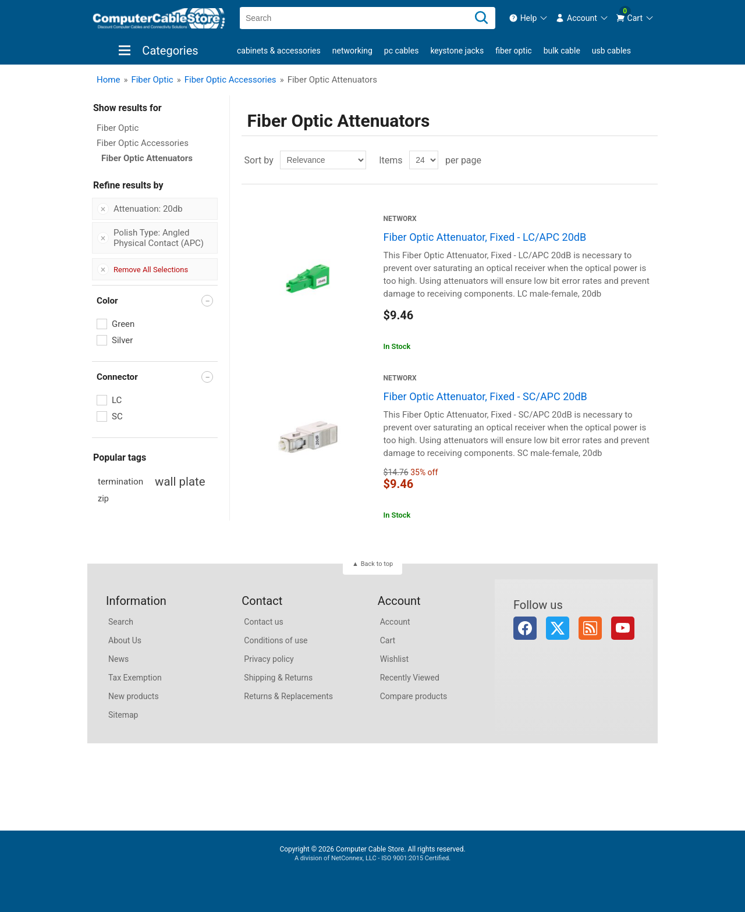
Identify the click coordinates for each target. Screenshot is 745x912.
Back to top (377, 564)
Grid (627, 160)
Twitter (558, 628)
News (118, 659)
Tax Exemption (135, 677)
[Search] (481, 18)
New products (133, 696)
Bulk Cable (562, 50)
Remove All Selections (150, 269)
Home (108, 79)
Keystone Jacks (457, 50)
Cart (387, 640)
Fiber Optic (513, 50)
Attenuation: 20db (148, 209)
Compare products (414, 696)
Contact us (263, 621)
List (648, 160)
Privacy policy (268, 659)
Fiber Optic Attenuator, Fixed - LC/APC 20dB (485, 237)
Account (395, 621)
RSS (590, 628)
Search (120, 621)
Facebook (525, 628)
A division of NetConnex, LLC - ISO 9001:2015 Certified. (372, 858)
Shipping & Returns (278, 677)
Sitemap (123, 714)
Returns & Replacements (288, 696)
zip (103, 499)
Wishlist (394, 659)
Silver (122, 340)
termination (120, 481)
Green (123, 324)
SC (117, 416)
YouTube (623, 628)
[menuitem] (528, 18)
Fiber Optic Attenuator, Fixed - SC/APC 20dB (485, 396)
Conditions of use (275, 640)
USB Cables (611, 50)
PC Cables (401, 50)
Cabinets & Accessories (279, 50)
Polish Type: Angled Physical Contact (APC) (158, 237)
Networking (352, 50)
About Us (124, 640)
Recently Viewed (409, 677)
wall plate (180, 482)
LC (117, 400)
